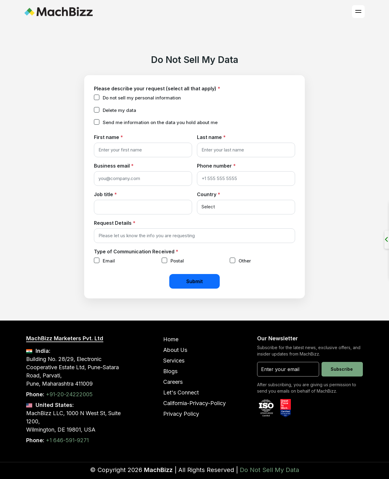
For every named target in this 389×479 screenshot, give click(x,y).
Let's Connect (181, 392)
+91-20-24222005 (69, 394)
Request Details (115, 223)
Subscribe (342, 369)
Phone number (216, 166)
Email (109, 261)
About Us (175, 350)
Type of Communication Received (136, 251)
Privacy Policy (181, 414)
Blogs (170, 371)
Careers (173, 382)
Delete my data (119, 110)
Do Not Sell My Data (269, 470)
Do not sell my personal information (142, 98)
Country (208, 194)
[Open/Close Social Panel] (386, 240)
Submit (194, 281)
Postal (177, 261)
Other (245, 261)
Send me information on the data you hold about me (160, 122)
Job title (105, 194)
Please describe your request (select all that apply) (157, 88)
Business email (114, 166)
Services (173, 360)
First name (108, 137)
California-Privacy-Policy (194, 403)
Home (170, 339)
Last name (211, 137)
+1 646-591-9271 (67, 440)
